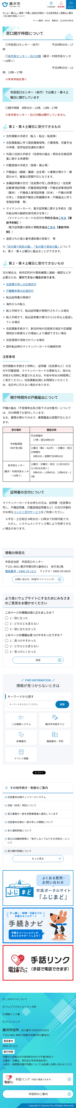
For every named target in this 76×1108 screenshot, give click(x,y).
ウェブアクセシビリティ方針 (20, 1006)
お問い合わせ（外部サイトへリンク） (35, 579)
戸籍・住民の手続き (35, 12)
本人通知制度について (19, 830)
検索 (62, 704)
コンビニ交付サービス (27, 512)
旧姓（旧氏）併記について (22, 805)
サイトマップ (12, 1021)
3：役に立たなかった (23, 629)
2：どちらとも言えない (24, 623)
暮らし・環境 (17, 12)
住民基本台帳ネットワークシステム (27, 797)
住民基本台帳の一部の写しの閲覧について (30, 822)
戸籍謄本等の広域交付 (20, 291)
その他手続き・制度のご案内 (59, 12)
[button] (51, 4)
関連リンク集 (12, 1014)
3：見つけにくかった (23, 651)
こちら (62, 218)
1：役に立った (19, 618)
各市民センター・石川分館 (24, 56)
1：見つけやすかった (23, 640)
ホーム (6, 12)
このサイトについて (16, 999)
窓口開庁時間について (19, 851)
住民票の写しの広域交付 (21, 284)
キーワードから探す (21, 696)
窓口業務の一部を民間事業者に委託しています (33, 813)
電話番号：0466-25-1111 (20, 571)
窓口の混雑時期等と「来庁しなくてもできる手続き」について (38, 840)
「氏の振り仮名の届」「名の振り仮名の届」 (32, 246)
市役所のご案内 (38, 1094)
